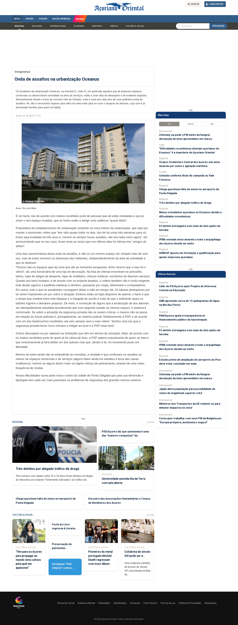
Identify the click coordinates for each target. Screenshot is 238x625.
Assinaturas (210, 603)
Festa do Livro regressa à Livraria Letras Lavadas (63, 528)
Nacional (37, 26)
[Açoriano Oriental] (18, 608)
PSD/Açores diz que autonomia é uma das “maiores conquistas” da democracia (125, 435)
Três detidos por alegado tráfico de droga (47, 468)
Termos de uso (167, 603)
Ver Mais (150, 422)
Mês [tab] (212, 124)
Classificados (120, 603)
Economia (79, 26)
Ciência (114, 26)
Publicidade (104, 603)
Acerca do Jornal (65, 603)
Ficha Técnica (150, 603)
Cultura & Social (135, 26)
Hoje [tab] (169, 124)
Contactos (135, 603)
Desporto (97, 26)
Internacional (58, 26)
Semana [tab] (191, 124)
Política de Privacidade (190, 603)
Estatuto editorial (86, 603)
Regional (19, 26)
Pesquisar (218, 26)
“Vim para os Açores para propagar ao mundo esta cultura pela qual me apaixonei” (29, 559)
